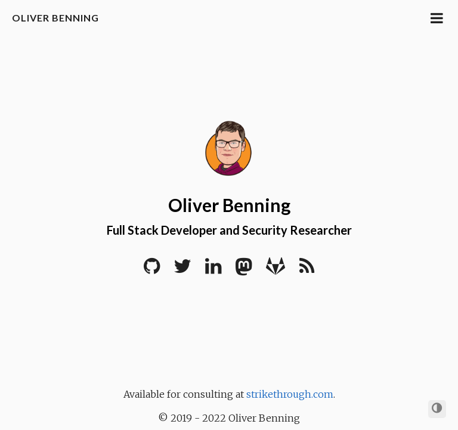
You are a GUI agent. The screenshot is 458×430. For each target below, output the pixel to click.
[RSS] (306, 270)
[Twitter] (182, 270)
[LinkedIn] (213, 270)
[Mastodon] (244, 270)
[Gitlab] (275, 270)
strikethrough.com (289, 394)
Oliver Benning (55, 17)
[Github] (152, 270)
